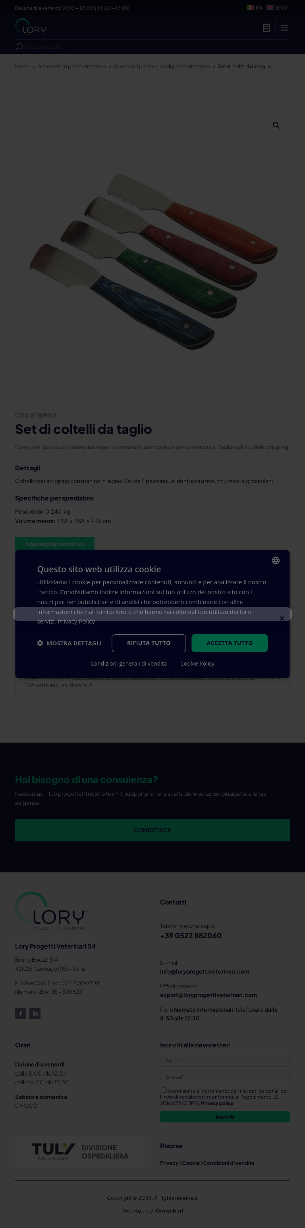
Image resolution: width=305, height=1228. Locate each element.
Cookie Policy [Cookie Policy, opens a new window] (197, 663)
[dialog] (152, 614)
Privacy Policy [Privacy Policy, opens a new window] (76, 621)
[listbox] (276, 560)
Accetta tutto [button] (230, 643)
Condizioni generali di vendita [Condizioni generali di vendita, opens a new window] (129, 663)
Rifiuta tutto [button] (148, 643)
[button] (69, 643)
